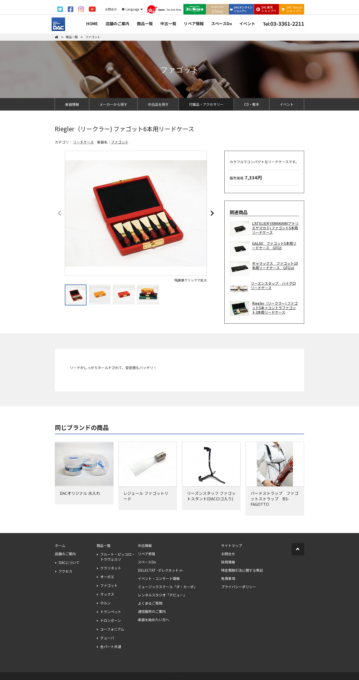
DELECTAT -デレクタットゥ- (161, 570)
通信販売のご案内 (152, 611)
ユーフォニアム (112, 629)
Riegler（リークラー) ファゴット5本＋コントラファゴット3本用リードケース (264, 308)
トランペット (110, 611)
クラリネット (110, 567)
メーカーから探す (113, 104)
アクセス (65, 571)
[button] (212, 213)
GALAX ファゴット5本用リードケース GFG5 (263, 248)
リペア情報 (194, 23)
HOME (92, 23)
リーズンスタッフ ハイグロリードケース (263, 288)
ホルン (105, 602)
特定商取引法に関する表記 (242, 570)
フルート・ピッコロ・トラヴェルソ (117, 557)
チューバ (107, 637)
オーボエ (107, 576)
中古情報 (145, 545)
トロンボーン (110, 620)
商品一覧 (145, 23)
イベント (247, 23)
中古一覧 (168, 23)
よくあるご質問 (150, 603)
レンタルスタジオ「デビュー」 (162, 594)
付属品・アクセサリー (206, 104)
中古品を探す (158, 104)
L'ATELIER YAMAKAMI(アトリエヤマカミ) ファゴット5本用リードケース (264, 228)
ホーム (60, 545)
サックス (107, 594)
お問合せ (228, 553)
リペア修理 (146, 553)
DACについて (69, 562)
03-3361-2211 (283, 23)
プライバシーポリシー (238, 586)
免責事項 (228, 578)
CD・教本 (251, 104)
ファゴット (119, 141)
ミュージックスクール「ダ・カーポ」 (167, 586)
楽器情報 (72, 104)
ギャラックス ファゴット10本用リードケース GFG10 (264, 268)
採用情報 (228, 561)
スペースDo (221, 23)
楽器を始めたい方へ (153, 619)
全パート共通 (110, 646)
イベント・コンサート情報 (159, 578)
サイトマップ (231, 545)
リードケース (83, 141)
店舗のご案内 (117, 23)
